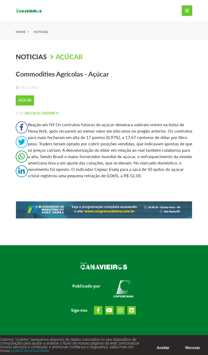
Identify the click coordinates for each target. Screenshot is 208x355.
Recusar (192, 349)
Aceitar (163, 349)
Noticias (41, 32)
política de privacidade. (30, 352)
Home (21, 32)
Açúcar (69, 57)
